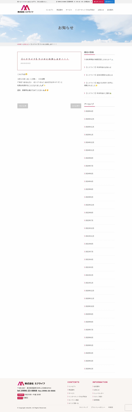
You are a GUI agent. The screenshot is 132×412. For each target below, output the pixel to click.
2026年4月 (89, 111)
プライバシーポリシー (98, 407)
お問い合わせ (98, 1)
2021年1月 (89, 283)
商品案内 (60, 10)
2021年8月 (89, 244)
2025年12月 (90, 119)
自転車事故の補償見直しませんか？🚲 (99, 59)
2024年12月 (90, 142)
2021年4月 (89, 259)
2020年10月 (90, 306)
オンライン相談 (74, 400)
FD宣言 (110, 407)
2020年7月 (89, 330)
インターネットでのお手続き (85, 10)
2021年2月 (89, 275)
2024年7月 (89, 166)
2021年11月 (90, 236)
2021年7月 (89, 251)
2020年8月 (89, 322)
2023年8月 (89, 189)
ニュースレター (99, 393)
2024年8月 (89, 158)
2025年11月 (90, 127)
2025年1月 (89, 135)
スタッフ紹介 (98, 396)
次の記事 (76, 106)
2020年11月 (90, 298)
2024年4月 (89, 181)
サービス (69, 10)
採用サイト (109, 1)
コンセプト (49, 10)
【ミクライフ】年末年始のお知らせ (98, 67)
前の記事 (22, 106)
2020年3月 (89, 361)
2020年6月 (89, 337)
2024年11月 (90, 150)
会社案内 (110, 10)
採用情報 (96, 400)
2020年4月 (89, 353)
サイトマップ (83, 407)
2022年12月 (90, 205)
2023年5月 (89, 197)
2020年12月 (90, 291)
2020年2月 (89, 369)
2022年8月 (89, 212)
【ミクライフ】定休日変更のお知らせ (99, 75)
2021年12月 (90, 228)
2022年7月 (89, 220)
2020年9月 (89, 314)
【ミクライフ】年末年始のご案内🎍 (99, 93)
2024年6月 (89, 173)
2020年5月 (89, 345)
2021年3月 (89, 267)
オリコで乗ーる (74, 403)
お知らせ (101, 10)
